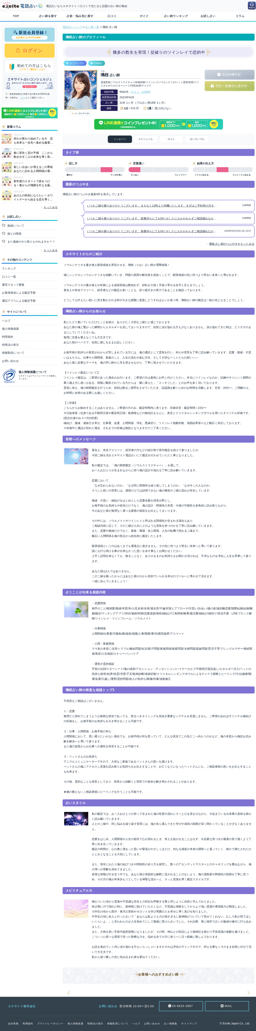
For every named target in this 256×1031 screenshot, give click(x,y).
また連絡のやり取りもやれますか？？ (31, 241)
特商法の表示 (10, 344)
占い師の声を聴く (83, 113)
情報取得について (13, 352)
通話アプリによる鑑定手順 (19, 300)
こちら (23, 97)
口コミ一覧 (9, 276)
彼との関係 (14, 233)
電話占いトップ (72, 27)
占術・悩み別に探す (80, 16)
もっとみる (51, 207)
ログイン (32, 50)
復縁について (15, 225)
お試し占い (208, 16)
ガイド (144, 16)
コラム (240, 16)
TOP (16, 16)
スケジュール (145, 139)
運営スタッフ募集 (13, 284)
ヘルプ (6, 320)
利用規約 (7, 336)
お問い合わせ (10, 361)
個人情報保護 (10, 328)
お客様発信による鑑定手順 (19, 292)
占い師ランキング (176, 16)
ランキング (9, 268)
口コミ (112, 16)
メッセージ (120, 139)
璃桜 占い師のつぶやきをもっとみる (232, 243)
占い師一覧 (92, 27)
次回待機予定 (231, 74)
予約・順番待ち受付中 (231, 86)
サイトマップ (189, 1023)
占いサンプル (197, 139)
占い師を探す (48, 16)
